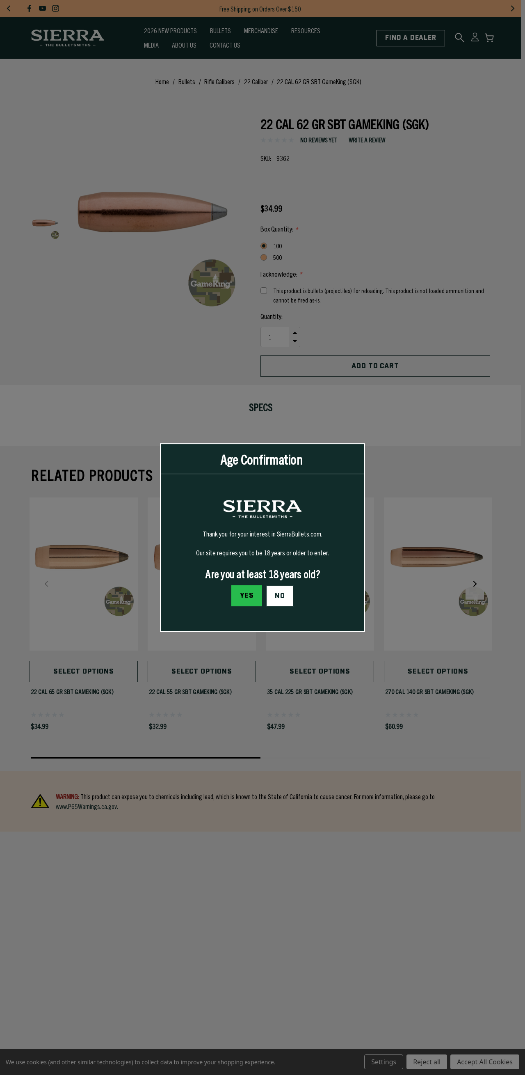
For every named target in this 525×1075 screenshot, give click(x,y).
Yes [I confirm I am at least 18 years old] (247, 595)
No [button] (280, 596)
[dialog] (262, 537)
